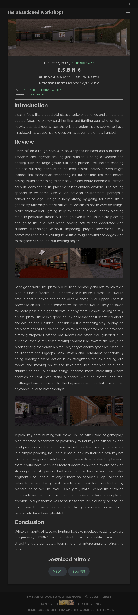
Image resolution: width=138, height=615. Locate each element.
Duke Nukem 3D (83, 63)
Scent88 (79, 571)
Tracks (65, 610)
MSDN (57, 571)
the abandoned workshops (36, 12)
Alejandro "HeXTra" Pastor (42, 90)
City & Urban (35, 94)
